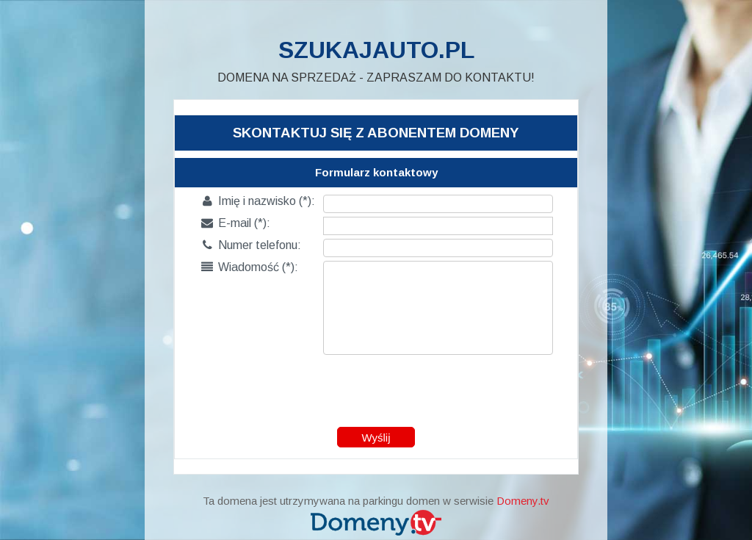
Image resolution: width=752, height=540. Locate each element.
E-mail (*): (235, 223)
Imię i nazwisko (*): (258, 201)
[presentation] (376, 387)
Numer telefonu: (251, 245)
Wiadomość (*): (249, 267)
